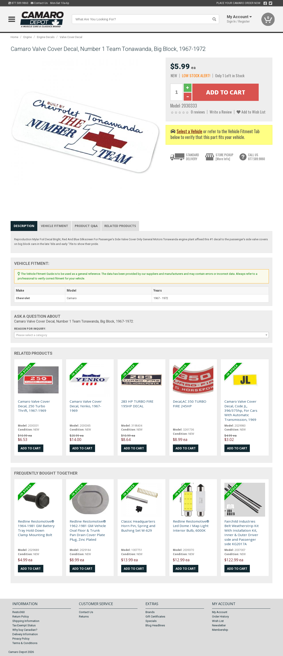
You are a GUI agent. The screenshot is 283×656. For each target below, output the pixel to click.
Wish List (218, 621)
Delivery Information (25, 634)
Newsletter (219, 625)
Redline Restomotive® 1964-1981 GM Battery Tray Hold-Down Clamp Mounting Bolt (36, 528)
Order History (220, 616)
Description (24, 226)
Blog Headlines (155, 625)
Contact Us (39, 3)
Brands (150, 612)
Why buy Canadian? (24, 629)
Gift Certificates (155, 616)
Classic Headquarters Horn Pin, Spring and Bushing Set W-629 (138, 526)
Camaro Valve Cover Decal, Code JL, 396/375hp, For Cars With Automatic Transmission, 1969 (240, 410)
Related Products (120, 226)
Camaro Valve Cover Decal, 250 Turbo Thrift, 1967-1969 (34, 406)
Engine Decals (46, 37)
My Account (219, 612)
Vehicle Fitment (54, 226)
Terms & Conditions (24, 643)
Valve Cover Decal (71, 37)
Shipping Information (25, 621)
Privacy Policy (20, 638)
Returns (84, 616)
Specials (151, 621)
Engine (27, 37)
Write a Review (221, 112)
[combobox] (141, 335)
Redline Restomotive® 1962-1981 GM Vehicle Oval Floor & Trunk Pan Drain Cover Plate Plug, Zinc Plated (88, 530)
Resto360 (18, 612)
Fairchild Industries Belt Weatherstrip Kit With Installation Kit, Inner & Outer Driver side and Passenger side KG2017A (241, 532)
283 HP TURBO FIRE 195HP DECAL (137, 403)
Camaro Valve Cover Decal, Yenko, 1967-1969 (86, 406)
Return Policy (20, 616)
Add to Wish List (251, 112)
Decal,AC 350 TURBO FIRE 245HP (189, 403)
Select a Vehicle (189, 131)
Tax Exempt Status (24, 625)
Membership (220, 629)
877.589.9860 (18, 3)
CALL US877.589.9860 (256, 156)
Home (14, 37)
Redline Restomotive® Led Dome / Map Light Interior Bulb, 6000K (191, 526)
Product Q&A (86, 226)
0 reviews (198, 112)
